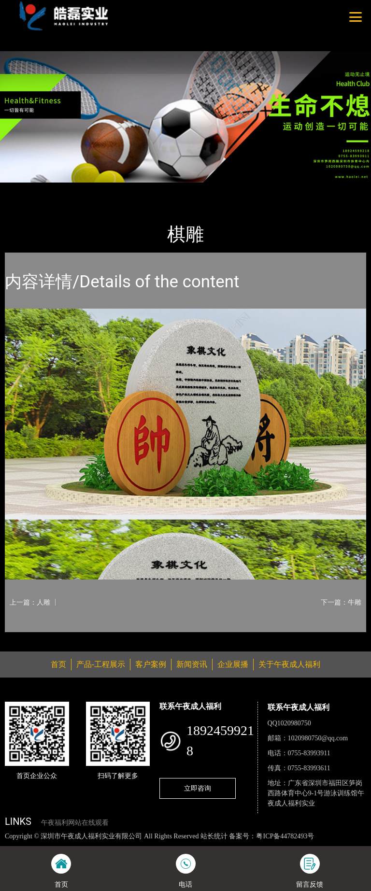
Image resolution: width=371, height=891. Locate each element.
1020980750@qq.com (318, 738)
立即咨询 (197, 788)
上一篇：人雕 (30, 602)
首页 (21, 189)
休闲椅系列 (115, 189)
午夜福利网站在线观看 (75, 822)
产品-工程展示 (63, 189)
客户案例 (150, 664)
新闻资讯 (191, 664)
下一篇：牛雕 (341, 602)
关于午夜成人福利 (289, 664)
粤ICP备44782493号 (285, 836)
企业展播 (232, 664)
